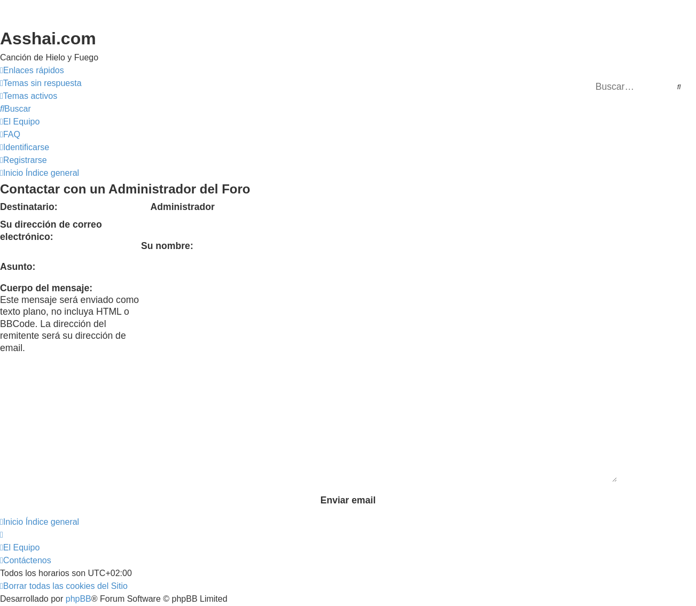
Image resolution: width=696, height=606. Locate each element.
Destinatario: (29, 206)
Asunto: (17, 266)
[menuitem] (41, 83)
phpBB (78, 533)
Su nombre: (167, 245)
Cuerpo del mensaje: (46, 288)
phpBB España (129, 545)
